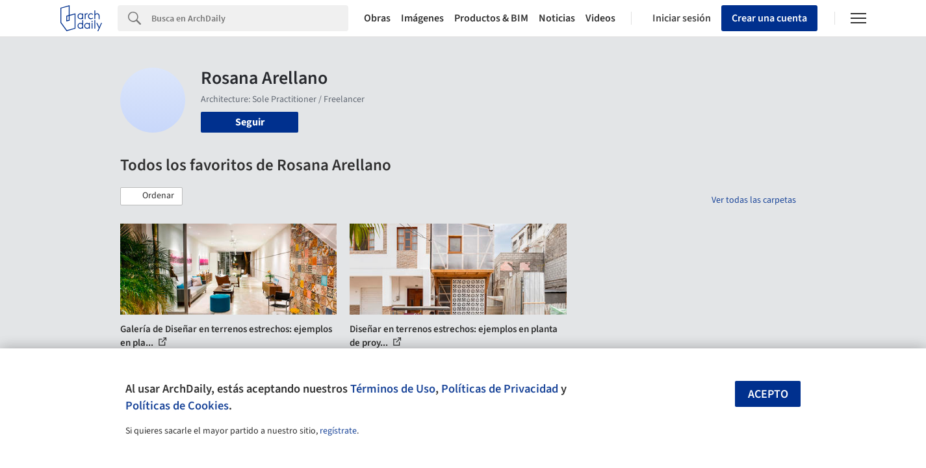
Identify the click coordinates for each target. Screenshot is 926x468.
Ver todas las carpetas (754, 200)
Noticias (557, 18)
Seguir (249, 122)
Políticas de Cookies (177, 405)
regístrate (338, 430)
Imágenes (422, 18)
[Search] (249, 18)
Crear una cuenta (769, 18)
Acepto (768, 394)
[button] (151, 196)
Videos (600, 18)
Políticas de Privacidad (499, 388)
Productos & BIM (491, 18)
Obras (377, 18)
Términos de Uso (392, 388)
